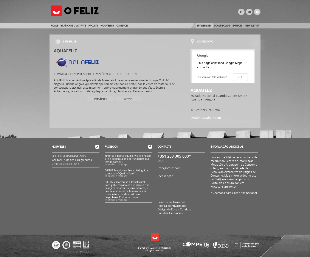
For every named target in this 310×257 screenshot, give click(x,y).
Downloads (222, 25)
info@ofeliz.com (169, 168)
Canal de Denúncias (170, 213)
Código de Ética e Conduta (174, 209)
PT (241, 11)
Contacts (122, 25)
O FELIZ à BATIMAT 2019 (69, 156)
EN (249, 11)
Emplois (237, 25)
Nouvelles (107, 25)
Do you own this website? (212, 77)
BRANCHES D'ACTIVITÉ (73, 25)
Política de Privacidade (172, 206)
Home (54, 25)
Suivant (128, 98)
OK (240, 77)
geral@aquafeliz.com (206, 118)
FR (257, 11)
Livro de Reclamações (171, 202)
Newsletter (252, 25)
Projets (93, 25)
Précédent (100, 98)
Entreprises (204, 25)
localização (165, 176)
